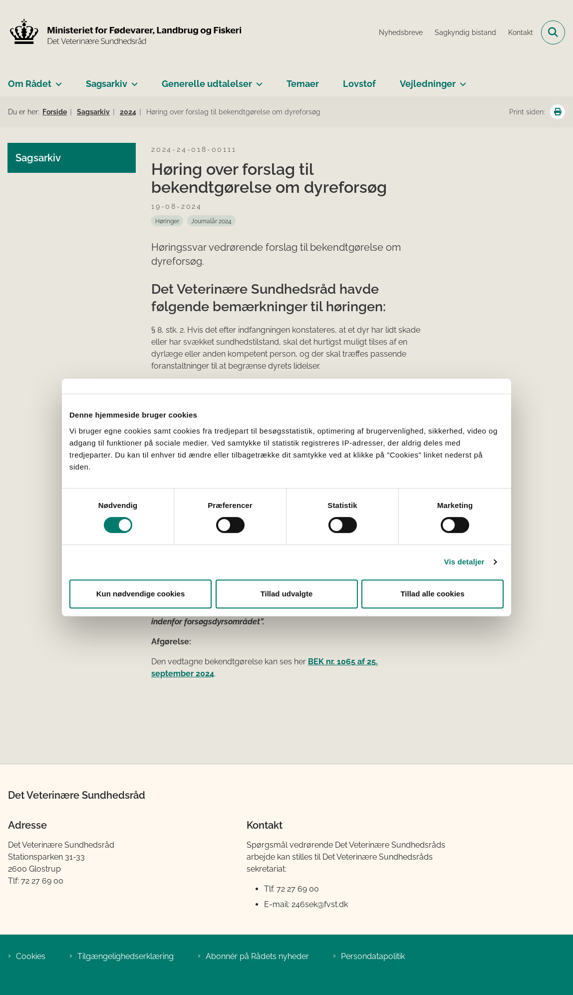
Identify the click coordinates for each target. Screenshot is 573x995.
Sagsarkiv (106, 83)
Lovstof (359, 83)
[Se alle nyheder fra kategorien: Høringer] (167, 220)
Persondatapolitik (373, 956)
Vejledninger (428, 83)
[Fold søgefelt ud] (553, 32)
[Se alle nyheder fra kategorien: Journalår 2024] (211, 220)
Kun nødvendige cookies (140, 593)
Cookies (30, 956)
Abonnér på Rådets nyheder (257, 956)
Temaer (302, 83)
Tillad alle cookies (432, 593)
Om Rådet (29, 83)
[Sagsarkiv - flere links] (132, 80)
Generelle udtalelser (207, 83)
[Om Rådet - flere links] (56, 80)
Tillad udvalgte (287, 593)
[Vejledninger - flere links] (461, 80)
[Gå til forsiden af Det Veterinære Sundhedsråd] (121, 32)
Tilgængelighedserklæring (125, 956)
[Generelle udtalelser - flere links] (257, 80)
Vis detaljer (464, 561)
